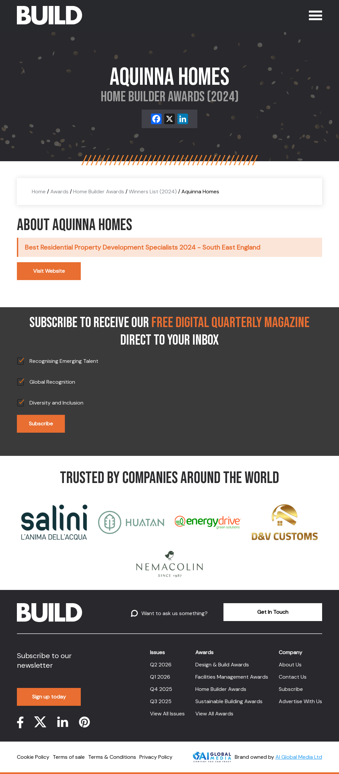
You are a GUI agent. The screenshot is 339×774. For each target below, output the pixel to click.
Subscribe (41, 423)
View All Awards (214, 713)
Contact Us (293, 676)
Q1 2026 (160, 676)
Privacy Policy (155, 756)
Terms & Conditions (112, 756)
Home (39, 191)
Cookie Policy (33, 756)
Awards (59, 191)
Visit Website (49, 270)
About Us (290, 664)
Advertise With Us (300, 701)
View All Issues (167, 713)
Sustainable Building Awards (229, 701)
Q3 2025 (160, 701)
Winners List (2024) (153, 191)
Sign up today (49, 696)
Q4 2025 (161, 689)
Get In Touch (272, 611)
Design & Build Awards (222, 664)
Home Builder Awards (98, 191)
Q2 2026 (160, 664)
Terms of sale (69, 756)
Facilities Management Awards (231, 676)
